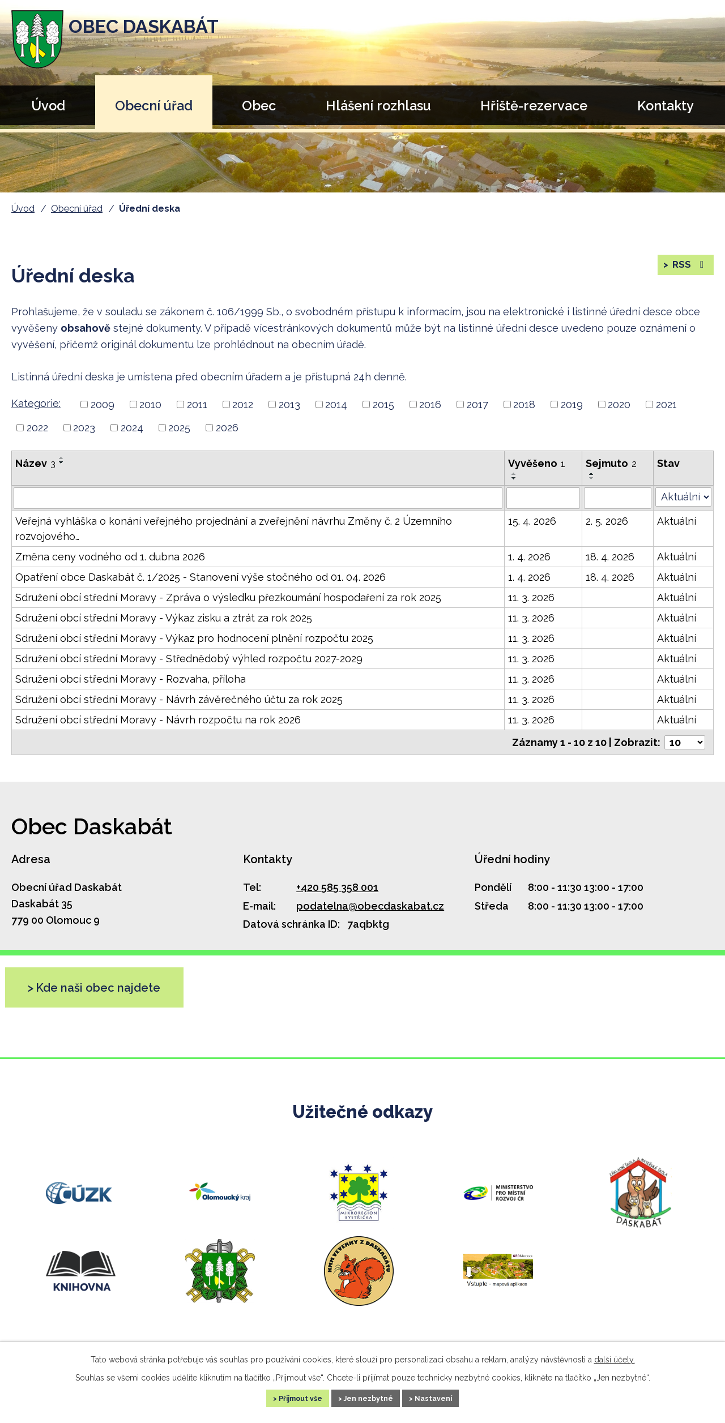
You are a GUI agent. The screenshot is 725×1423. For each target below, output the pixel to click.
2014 (336, 404)
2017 (477, 404)
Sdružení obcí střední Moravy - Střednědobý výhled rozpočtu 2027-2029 (188, 659)
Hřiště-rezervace (533, 105)
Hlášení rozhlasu (378, 105)
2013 (289, 404)
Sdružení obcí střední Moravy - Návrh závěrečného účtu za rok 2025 (179, 699)
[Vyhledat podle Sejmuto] (617, 498)
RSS (688, 270)
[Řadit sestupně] (62, 462)
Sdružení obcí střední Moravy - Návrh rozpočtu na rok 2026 (158, 720)
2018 (524, 404)
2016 (430, 404)
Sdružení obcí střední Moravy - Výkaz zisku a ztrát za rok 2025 (163, 618)
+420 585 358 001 (337, 887)
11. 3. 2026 (531, 597)
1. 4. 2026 (529, 557)
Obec (259, 105)
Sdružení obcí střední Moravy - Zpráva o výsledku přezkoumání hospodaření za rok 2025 (228, 597)
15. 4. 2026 (532, 521)
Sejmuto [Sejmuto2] (611, 463)
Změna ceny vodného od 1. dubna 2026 (110, 557)
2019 (572, 404)
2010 (150, 404)
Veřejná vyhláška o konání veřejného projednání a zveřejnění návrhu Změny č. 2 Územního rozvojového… (233, 528)
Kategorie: (36, 403)
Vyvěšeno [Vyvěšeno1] (536, 463)
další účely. (614, 1356)
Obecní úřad (154, 105)
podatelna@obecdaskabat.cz (370, 906)
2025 (179, 428)
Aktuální (676, 521)
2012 (242, 404)
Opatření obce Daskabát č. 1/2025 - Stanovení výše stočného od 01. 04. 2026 (200, 577)
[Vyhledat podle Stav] (683, 497)
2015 (383, 404)
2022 (37, 428)
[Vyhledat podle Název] (258, 498)
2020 (619, 404)
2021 (666, 404)
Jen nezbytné (370, 1396)
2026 (227, 428)
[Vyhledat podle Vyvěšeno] (543, 498)
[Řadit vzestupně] (62, 458)
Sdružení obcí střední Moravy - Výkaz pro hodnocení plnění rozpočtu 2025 (194, 638)
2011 (197, 404)
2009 (102, 404)
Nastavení (450, 1396)
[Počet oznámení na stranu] (684, 742)
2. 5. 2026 (607, 521)
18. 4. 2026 (610, 557)
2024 (132, 428)
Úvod (48, 105)
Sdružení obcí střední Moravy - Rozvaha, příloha (130, 679)
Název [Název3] (35, 463)
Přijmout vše (285, 1396)
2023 (84, 428)
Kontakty (665, 105)
